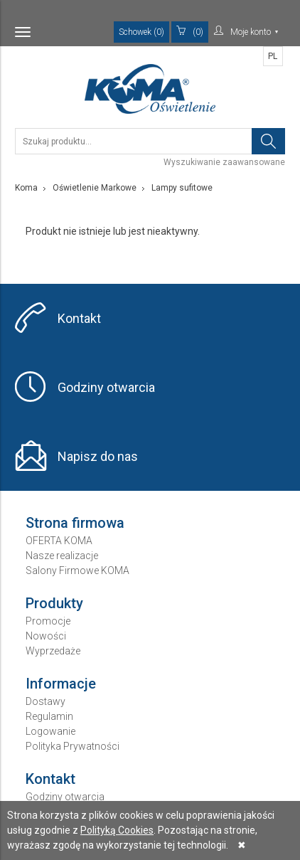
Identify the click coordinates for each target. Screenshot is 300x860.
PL (272, 56)
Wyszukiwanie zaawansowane (224, 162)
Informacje (61, 683)
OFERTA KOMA (59, 540)
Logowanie (50, 731)
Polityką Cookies (117, 830)
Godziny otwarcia (106, 387)
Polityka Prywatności (72, 746)
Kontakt (79, 318)
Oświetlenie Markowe (94, 188)
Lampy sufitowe (182, 188)
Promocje (48, 621)
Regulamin (49, 716)
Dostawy (45, 701)
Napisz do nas (98, 456)
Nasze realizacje (62, 555)
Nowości (46, 636)
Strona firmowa (75, 522)
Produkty (54, 603)
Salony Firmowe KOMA (77, 570)
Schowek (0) (141, 32)
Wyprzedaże (53, 651)
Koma (26, 188)
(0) (189, 31)
